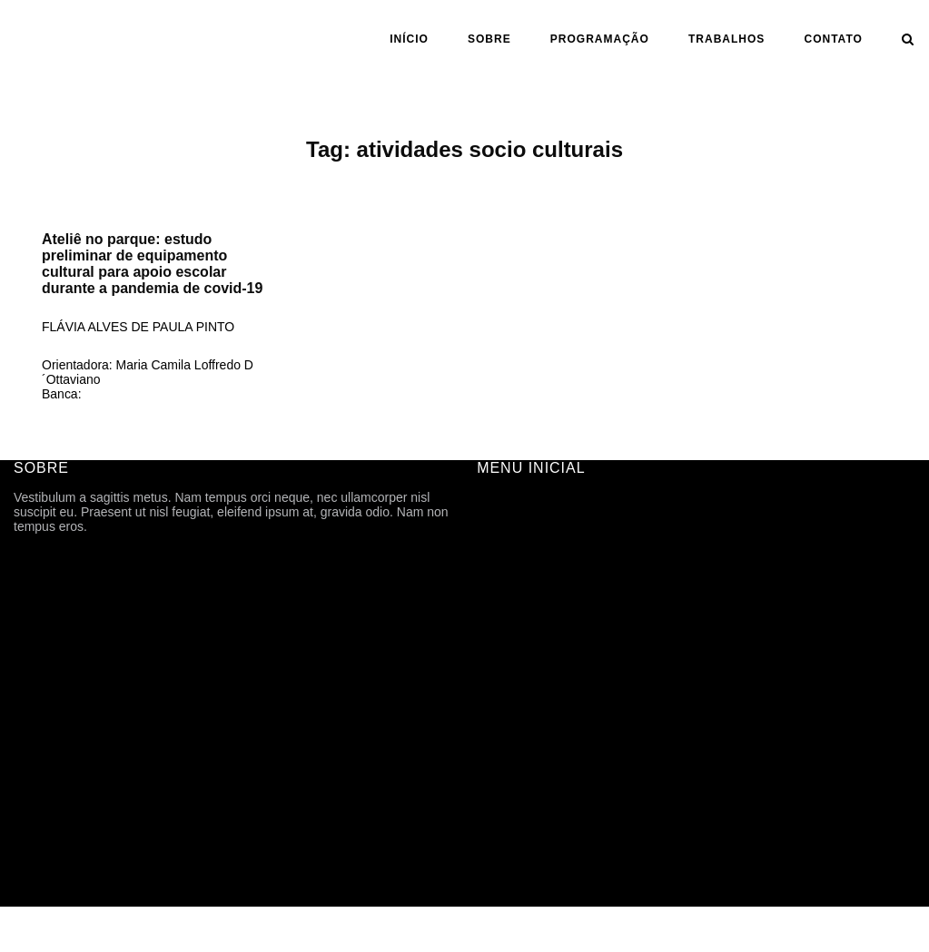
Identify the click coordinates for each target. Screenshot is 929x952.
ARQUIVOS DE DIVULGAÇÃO (564, 630)
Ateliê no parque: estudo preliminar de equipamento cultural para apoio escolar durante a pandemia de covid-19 (152, 263)
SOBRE (489, 39)
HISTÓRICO (512, 579)
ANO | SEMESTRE (531, 680)
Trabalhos (726, 39)
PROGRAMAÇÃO (599, 39)
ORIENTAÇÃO (518, 706)
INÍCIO (409, 39)
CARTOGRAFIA (522, 757)
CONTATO (834, 39)
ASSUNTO (507, 731)
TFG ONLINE (515, 782)
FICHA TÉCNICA (525, 553)
